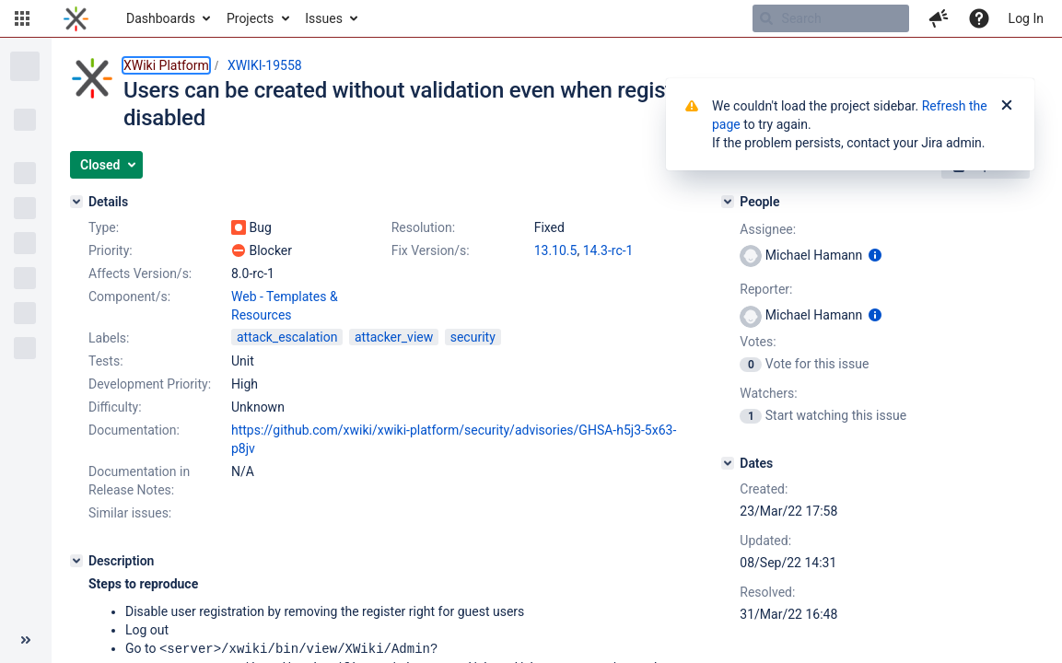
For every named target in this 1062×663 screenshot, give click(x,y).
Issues (324, 18)
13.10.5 (556, 250)
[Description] (76, 560)
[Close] (1007, 106)
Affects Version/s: (140, 273)
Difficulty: (115, 407)
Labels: (108, 338)
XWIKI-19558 (265, 65)
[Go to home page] (76, 18)
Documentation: (134, 430)
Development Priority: (149, 384)
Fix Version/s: (430, 250)
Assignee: (768, 229)
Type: (103, 227)
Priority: (110, 250)
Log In (1026, 18)
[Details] (76, 201)
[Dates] (727, 463)
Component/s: (129, 296)
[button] (22, 18)
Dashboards (160, 18)
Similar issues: (129, 513)
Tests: (105, 361)
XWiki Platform (166, 65)
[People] (727, 201)
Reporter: (766, 289)
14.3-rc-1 (608, 250)
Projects (250, 18)
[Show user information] (875, 255)
